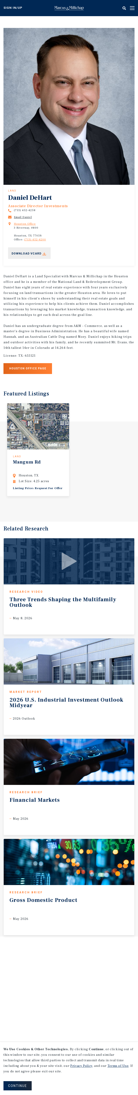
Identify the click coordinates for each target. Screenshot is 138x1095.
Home (69, 8)
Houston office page (27, 368)
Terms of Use (118, 1066)
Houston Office (25, 224)
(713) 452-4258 (25, 210)
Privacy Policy (81, 1066)
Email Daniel (23, 217)
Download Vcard (26, 253)
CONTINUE (17, 1086)
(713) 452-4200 (35, 239)
